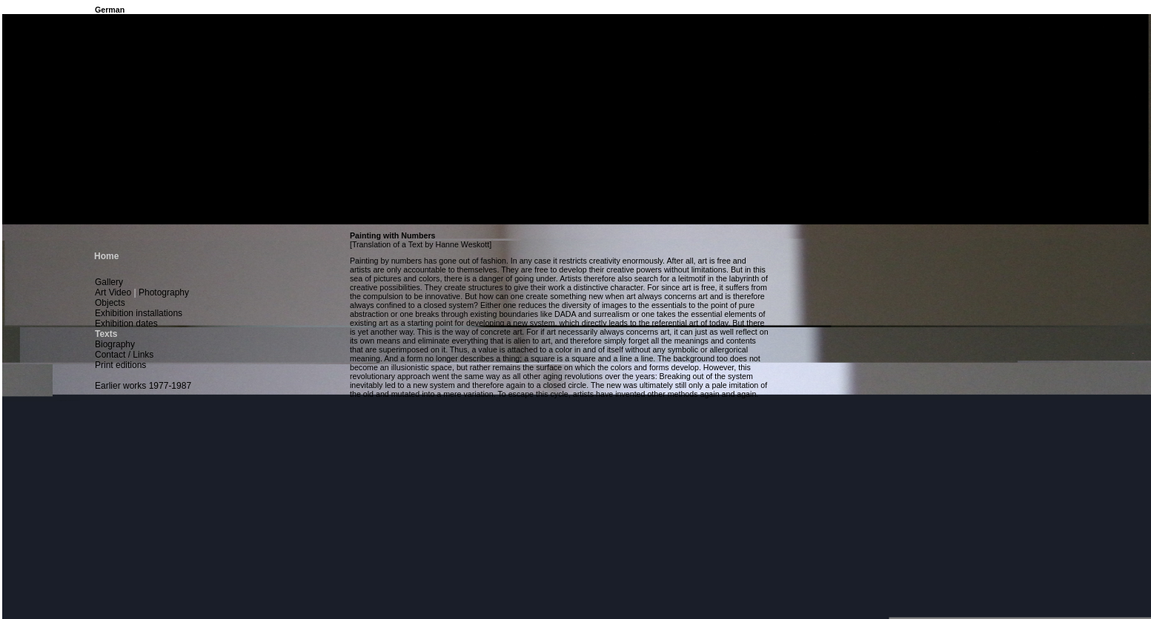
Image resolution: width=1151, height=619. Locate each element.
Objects (110, 303)
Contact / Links (124, 354)
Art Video (113, 292)
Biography (115, 344)
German (110, 9)
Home (106, 256)
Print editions (120, 365)
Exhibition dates (126, 323)
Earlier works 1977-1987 (143, 386)
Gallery (109, 282)
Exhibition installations (138, 313)
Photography (164, 292)
